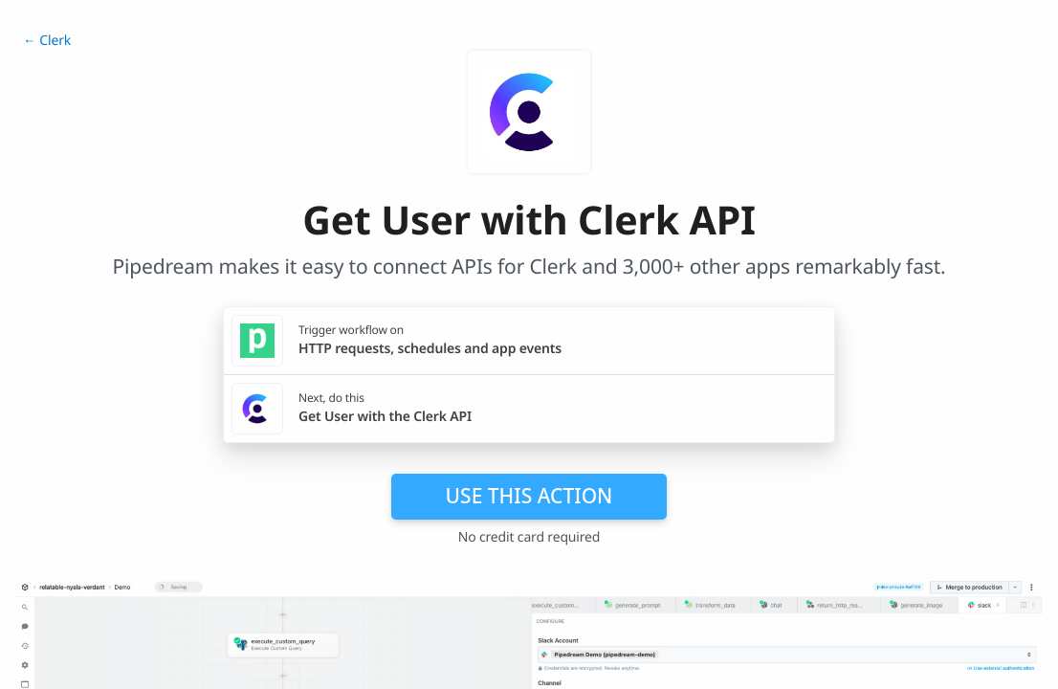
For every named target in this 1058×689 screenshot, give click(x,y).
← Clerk (47, 41)
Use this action (529, 495)
